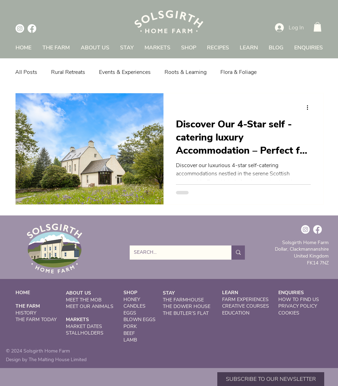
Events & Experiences (125, 72)
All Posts (26, 72)
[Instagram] (20, 28)
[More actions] (310, 107)
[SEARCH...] (175, 252)
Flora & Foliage (238, 72)
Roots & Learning (186, 72)
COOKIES (288, 313)
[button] (317, 26)
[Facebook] (32, 28)
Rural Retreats (68, 72)
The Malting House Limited (58, 359)
